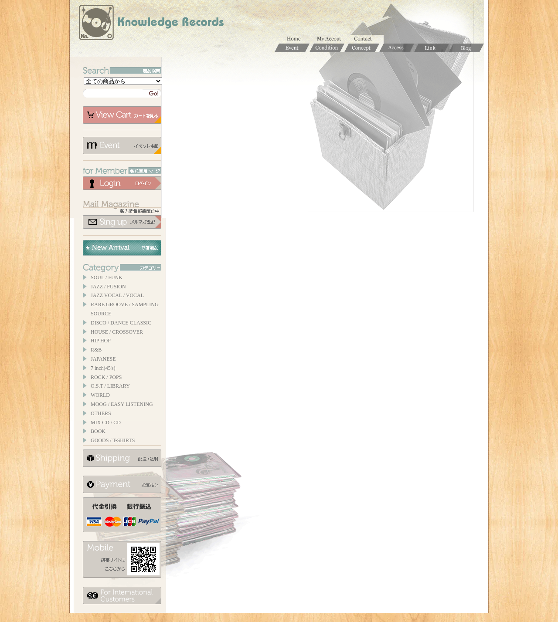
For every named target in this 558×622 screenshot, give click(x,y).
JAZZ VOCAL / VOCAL (117, 295)
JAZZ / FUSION (108, 287)
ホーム (296, 39)
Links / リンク (431, 48)
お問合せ (366, 39)
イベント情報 (122, 145)
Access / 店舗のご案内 (396, 48)
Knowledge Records (150, 24)
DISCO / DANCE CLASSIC (121, 323)
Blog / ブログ (466, 48)
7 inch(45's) (103, 368)
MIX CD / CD (106, 422)
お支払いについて (122, 484)
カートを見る (122, 115)
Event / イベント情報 (292, 48)
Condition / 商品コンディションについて (327, 48)
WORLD (100, 395)
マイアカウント (331, 39)
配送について (122, 458)
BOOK (98, 431)
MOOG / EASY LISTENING (122, 404)
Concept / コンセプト (361, 48)
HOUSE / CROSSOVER (117, 332)
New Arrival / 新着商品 (122, 248)
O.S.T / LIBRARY (110, 386)
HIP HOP (101, 341)
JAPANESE (103, 359)
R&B (96, 350)
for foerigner (122, 595)
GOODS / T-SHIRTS (113, 440)
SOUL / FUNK (106, 277)
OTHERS (101, 413)
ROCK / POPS (106, 377)
